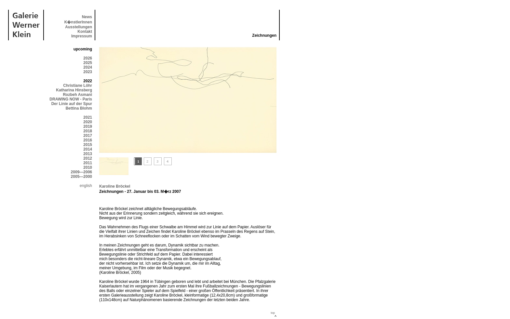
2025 (87, 62)
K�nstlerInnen (78, 22)
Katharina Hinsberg (74, 90)
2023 (87, 72)
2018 (87, 131)
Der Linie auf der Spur (71, 103)
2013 (87, 154)
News (87, 17)
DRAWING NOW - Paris (70, 99)
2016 (87, 140)
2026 (87, 58)
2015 (87, 144)
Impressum (81, 36)
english (86, 185)
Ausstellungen (78, 27)
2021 (87, 117)
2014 (87, 149)
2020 (87, 122)
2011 (87, 163)
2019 (87, 126)
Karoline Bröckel (114, 186)
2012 (87, 158)
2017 (87, 135)
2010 (87, 167)
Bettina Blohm (79, 108)
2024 (87, 67)
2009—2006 (81, 172)
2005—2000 (81, 176)
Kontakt (84, 31)
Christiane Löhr (77, 85)
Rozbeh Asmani (77, 94)
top (273, 312)
